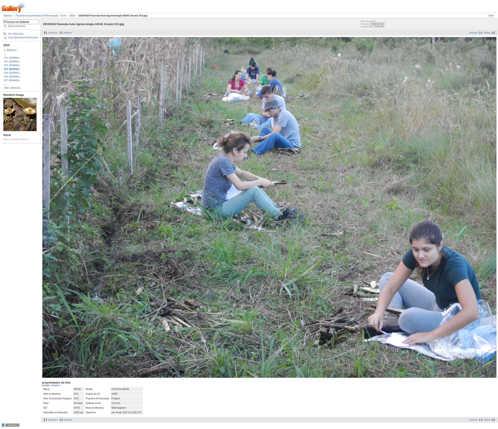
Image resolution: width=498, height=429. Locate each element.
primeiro (52, 32)
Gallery (8, 15)
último (487, 32)
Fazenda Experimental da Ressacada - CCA (41, 15)
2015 (72, 15)
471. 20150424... (12, 58)
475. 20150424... (12, 73)
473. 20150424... (12, 65)
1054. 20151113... (13, 88)
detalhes (55, 385)
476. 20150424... (12, 76)
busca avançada (16, 26)
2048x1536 (379, 27)
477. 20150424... (12, 80)
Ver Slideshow (15, 34)
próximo (473, 32)
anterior (68, 32)
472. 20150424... (12, 61)
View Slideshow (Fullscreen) (23, 37)
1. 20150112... (11, 50)
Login (491, 15)
